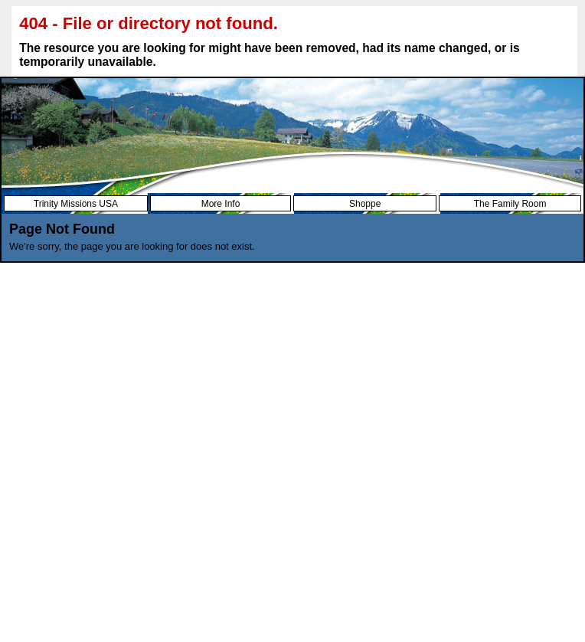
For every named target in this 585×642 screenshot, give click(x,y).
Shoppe (365, 203)
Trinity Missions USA (76, 203)
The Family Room (510, 203)
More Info (220, 203)
